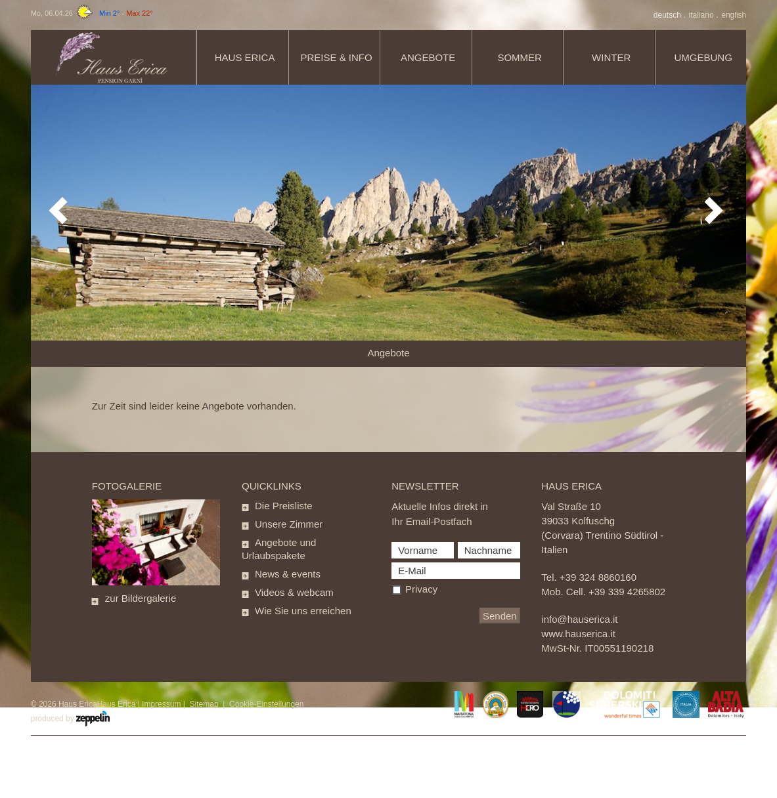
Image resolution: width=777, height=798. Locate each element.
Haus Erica (245, 57)
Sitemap (204, 704)
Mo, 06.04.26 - (92, 13)
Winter (611, 57)
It (702, 15)
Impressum (161, 704)
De (668, 15)
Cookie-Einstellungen (266, 704)
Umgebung (703, 57)
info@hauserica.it (579, 619)
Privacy (421, 589)
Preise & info (336, 57)
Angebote (428, 57)
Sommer (519, 57)
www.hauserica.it (578, 633)
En (733, 15)
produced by (70, 718)
